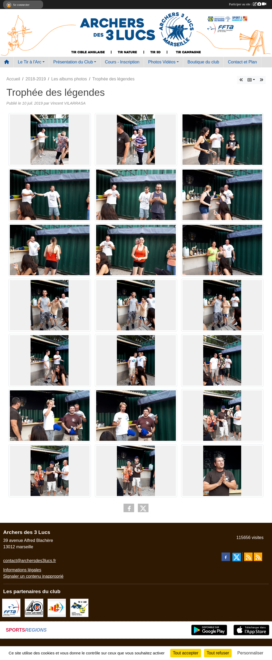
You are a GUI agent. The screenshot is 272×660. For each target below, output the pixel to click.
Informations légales (22, 570)
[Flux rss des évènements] (258, 557)
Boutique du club (203, 62)
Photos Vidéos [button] (162, 62)
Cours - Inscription (122, 62)
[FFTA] (11, 607)
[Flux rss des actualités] (248, 557)
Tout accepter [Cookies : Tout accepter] (185, 653)
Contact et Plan (242, 62)
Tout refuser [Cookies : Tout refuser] (218, 653)
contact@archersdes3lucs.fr (29, 560)
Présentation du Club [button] (73, 62)
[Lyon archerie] (34, 607)
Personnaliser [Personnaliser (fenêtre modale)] (250, 653)
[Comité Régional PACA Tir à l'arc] (57, 607)
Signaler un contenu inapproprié (33, 576)
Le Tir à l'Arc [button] (29, 62)
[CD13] (79, 607)
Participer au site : (247, 4)
